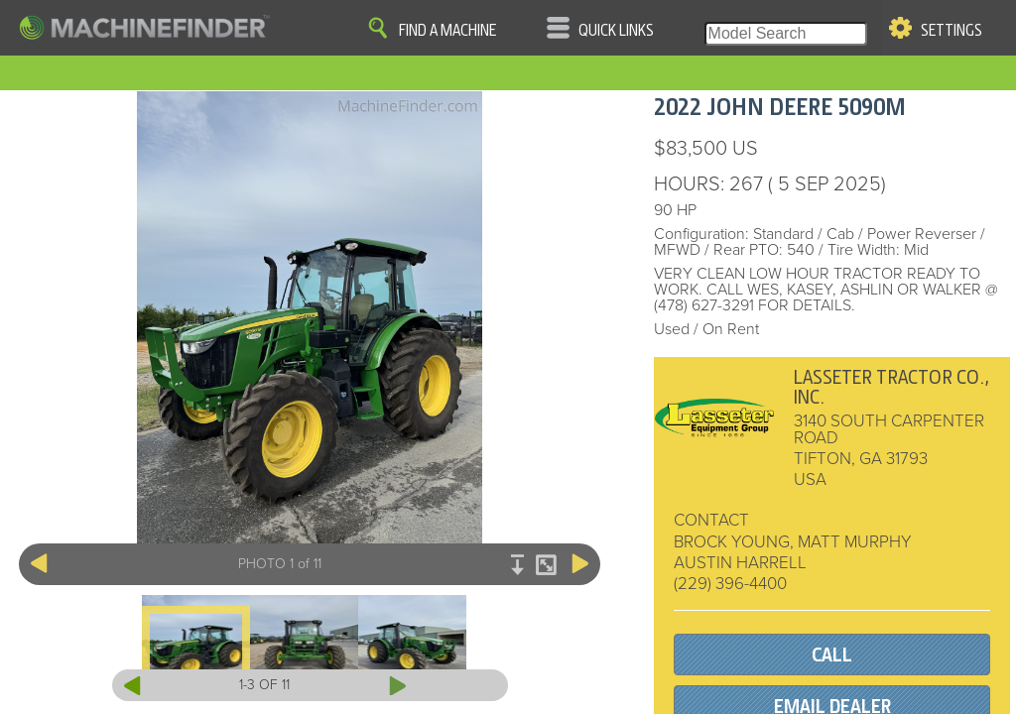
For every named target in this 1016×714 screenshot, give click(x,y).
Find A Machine (447, 31)
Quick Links (616, 31)
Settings (951, 31)
